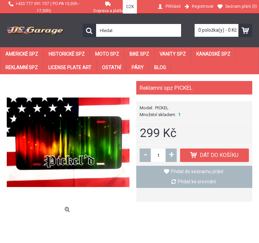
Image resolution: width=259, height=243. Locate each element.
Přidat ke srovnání (197, 181)
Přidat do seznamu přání (197, 171)
